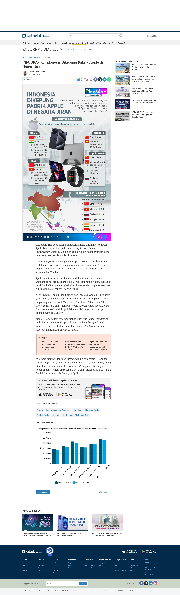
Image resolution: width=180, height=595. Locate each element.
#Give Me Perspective (79, 415)
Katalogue (133, 568)
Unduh (28, 79)
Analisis (79, 49)
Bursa (40, 568)
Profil (70, 565)
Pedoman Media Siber (63, 591)
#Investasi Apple (92, 410)
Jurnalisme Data (79, 43)
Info (128, 43)
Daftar (83, 583)
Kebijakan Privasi (80, 591)
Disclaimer (92, 591)
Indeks (147, 562)
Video (114, 43)
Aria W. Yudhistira (50, 404)
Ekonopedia (52, 43)
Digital (43, 43)
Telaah (116, 563)
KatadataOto (150, 575)
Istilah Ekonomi (73, 568)
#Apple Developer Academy (58, 410)
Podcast (121, 43)
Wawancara (118, 568)
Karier (50, 591)
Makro (40, 563)
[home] (23, 43)
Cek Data (88, 49)
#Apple (40, 410)
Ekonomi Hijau (64, 43)
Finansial (36, 43)
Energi (24, 570)
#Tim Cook (77, 410)
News (132, 563)
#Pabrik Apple (43, 415)
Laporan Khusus (120, 570)
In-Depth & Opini (94, 43)
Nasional (25, 563)
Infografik (70, 49)
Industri (25, 565)
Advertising (42, 591)
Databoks (148, 570)
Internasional (27, 568)
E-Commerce (58, 563)
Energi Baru (88, 563)
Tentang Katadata (29, 591)
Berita (27, 43)
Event (147, 572)
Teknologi (56, 573)
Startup (55, 568)
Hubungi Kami (103, 591)
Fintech (55, 565)
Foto (131, 570)
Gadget (55, 570)
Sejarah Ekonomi (74, 563)
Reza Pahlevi (39, 72)
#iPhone (55, 415)
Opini (116, 565)
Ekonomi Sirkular (90, 565)
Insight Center (150, 567)
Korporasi (41, 570)
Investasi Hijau (89, 568)
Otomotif (107, 43)
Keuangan (41, 565)
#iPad (64, 415)
